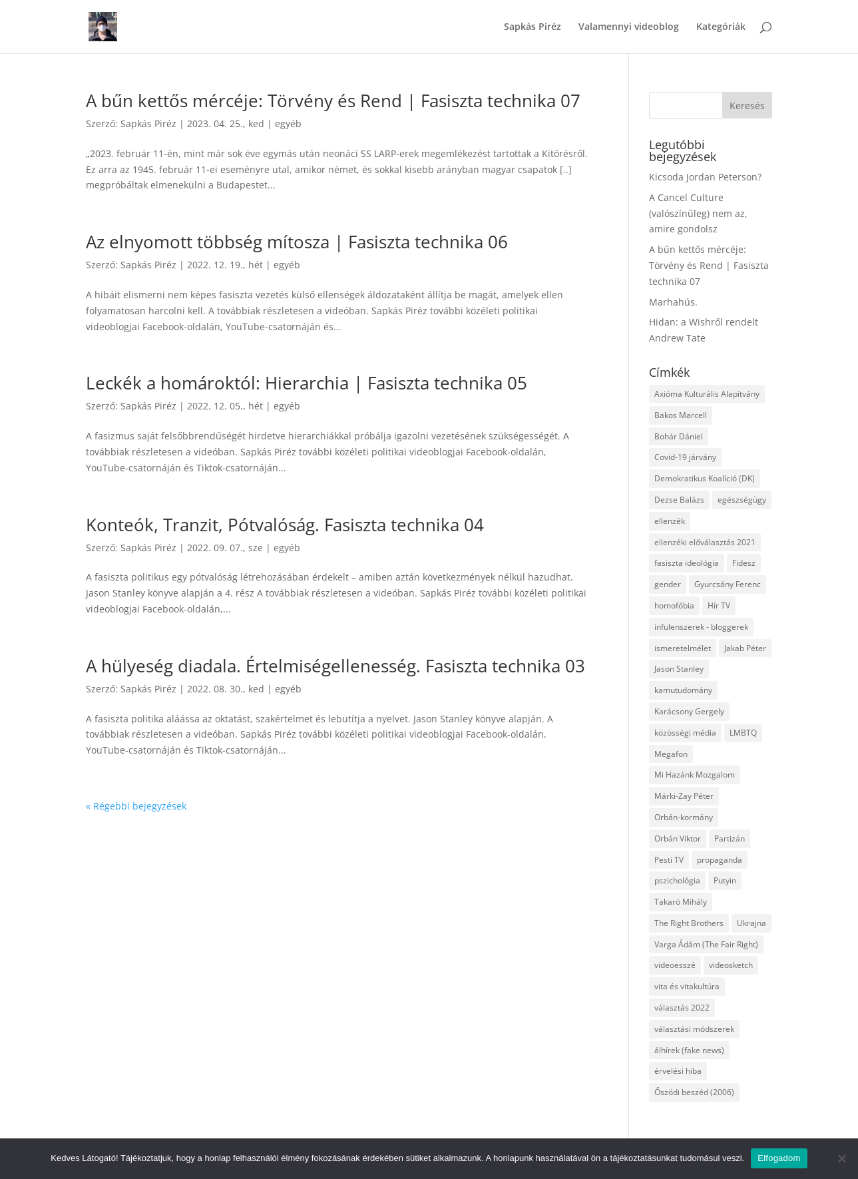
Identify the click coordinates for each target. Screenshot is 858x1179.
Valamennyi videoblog (628, 27)
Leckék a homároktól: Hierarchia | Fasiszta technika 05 (306, 383)
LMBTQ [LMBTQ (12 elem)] (743, 732)
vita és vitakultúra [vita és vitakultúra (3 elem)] (687, 986)
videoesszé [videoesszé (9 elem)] (675, 965)
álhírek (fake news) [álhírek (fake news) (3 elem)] (689, 1050)
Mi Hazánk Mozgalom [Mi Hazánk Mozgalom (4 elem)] (694, 774)
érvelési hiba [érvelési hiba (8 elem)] (678, 1070)
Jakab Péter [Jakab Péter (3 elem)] (745, 648)
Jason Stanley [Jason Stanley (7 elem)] (679, 668)
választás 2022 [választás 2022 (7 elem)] (682, 1007)
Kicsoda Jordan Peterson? (705, 176)
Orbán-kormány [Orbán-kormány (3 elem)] (683, 817)
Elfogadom (778, 1158)
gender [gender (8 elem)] (667, 584)
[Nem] (841, 1158)
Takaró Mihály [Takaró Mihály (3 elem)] (680, 901)
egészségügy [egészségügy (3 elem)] (742, 499)
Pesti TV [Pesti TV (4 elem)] (669, 859)
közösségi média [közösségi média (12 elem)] (685, 732)
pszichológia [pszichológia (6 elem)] (677, 880)
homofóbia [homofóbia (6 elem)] (674, 605)
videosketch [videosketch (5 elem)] (731, 965)
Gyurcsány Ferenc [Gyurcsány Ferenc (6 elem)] (727, 584)
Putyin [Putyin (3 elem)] (725, 880)
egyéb (288, 123)
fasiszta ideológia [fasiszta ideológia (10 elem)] (686, 563)
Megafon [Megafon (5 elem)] (671, 754)
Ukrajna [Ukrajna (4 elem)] (751, 923)
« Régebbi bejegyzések (136, 806)
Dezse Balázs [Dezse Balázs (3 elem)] (679, 499)
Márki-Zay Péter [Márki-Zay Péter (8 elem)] (684, 796)
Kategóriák (721, 27)
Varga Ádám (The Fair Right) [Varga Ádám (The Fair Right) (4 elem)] (706, 944)
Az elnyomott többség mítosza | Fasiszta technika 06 (297, 242)
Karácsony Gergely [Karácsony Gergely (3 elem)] (689, 711)
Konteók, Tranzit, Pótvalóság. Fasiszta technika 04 (285, 525)
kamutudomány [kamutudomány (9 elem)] (683, 690)
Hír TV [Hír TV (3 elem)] (719, 605)
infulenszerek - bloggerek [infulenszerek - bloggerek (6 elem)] (701, 626)
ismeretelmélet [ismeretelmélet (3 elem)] (682, 648)
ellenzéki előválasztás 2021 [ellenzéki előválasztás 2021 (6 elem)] (704, 542)
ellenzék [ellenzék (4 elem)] (669, 521)
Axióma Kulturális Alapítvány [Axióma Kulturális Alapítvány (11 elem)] (706, 393)
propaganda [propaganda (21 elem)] (719, 859)
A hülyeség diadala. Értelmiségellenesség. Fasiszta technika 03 (335, 666)
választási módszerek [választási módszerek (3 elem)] (694, 1029)
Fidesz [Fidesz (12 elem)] (743, 563)
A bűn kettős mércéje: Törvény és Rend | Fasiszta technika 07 (333, 101)
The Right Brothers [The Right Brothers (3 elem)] (689, 923)
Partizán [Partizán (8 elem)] (729, 838)
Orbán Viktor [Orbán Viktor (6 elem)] (677, 838)
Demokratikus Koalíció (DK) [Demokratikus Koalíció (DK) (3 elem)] (704, 478)
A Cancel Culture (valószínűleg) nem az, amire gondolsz (698, 213)
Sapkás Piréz (532, 27)
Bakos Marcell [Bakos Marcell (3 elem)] (680, 415)
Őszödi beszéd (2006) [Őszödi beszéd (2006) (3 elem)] (694, 1092)
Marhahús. (673, 302)
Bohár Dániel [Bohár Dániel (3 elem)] (678, 436)
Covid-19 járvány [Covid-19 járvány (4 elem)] (685, 457)
